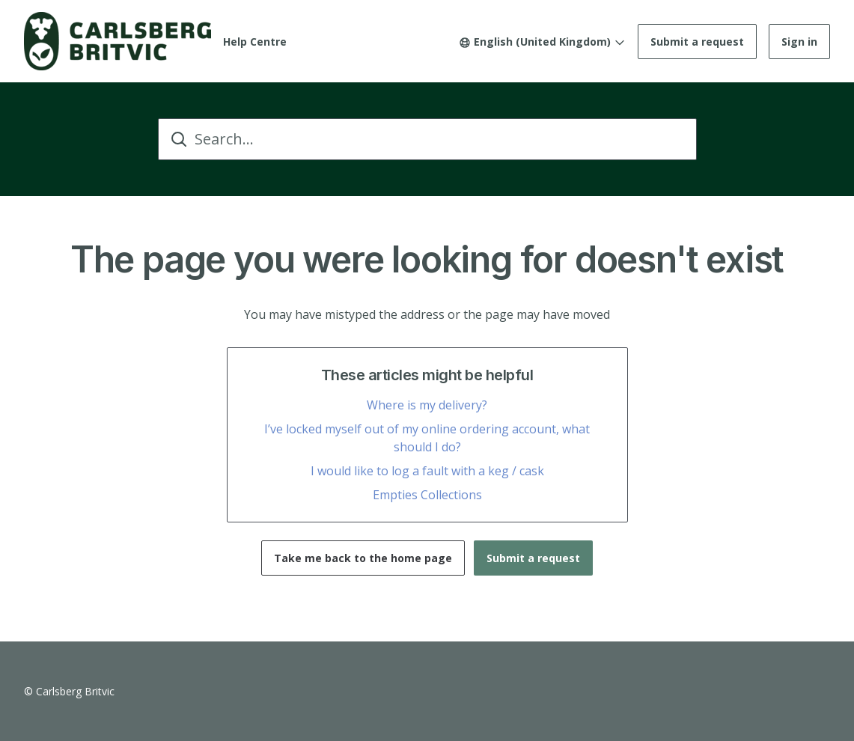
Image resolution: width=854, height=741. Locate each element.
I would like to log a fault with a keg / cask (427, 471)
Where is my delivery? (427, 405)
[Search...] (427, 139)
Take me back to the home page (363, 558)
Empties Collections (427, 495)
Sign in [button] (799, 41)
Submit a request (697, 41)
